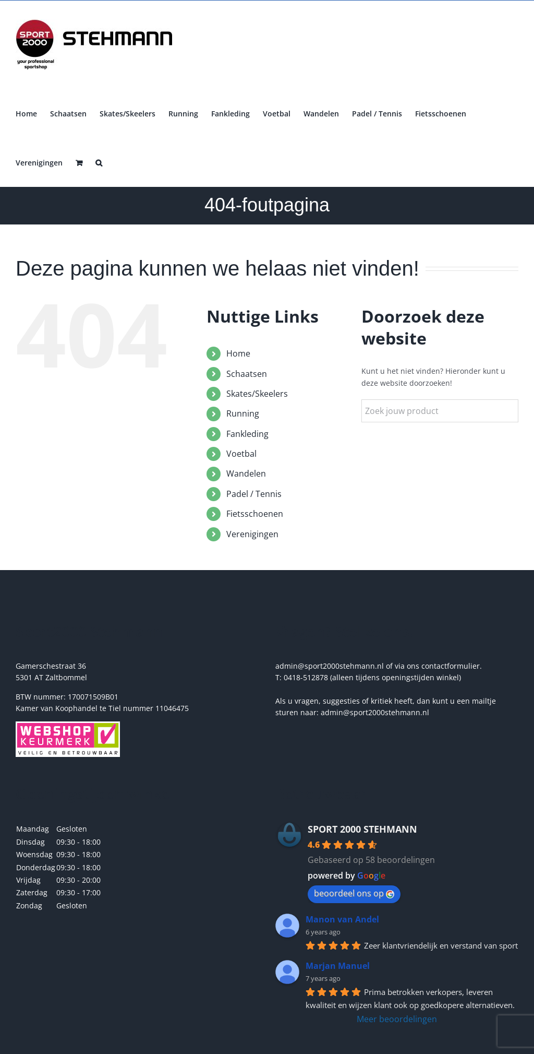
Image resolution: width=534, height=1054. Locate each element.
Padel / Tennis (254, 494)
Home (238, 353)
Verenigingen (252, 534)
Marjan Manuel (338, 966)
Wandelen (246, 473)
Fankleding (247, 434)
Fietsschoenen (254, 513)
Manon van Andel (342, 919)
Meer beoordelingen (397, 1019)
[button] (98, 161)
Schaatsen (246, 374)
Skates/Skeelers (257, 393)
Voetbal (241, 453)
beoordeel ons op (354, 893)
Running (242, 413)
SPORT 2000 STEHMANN (362, 829)
